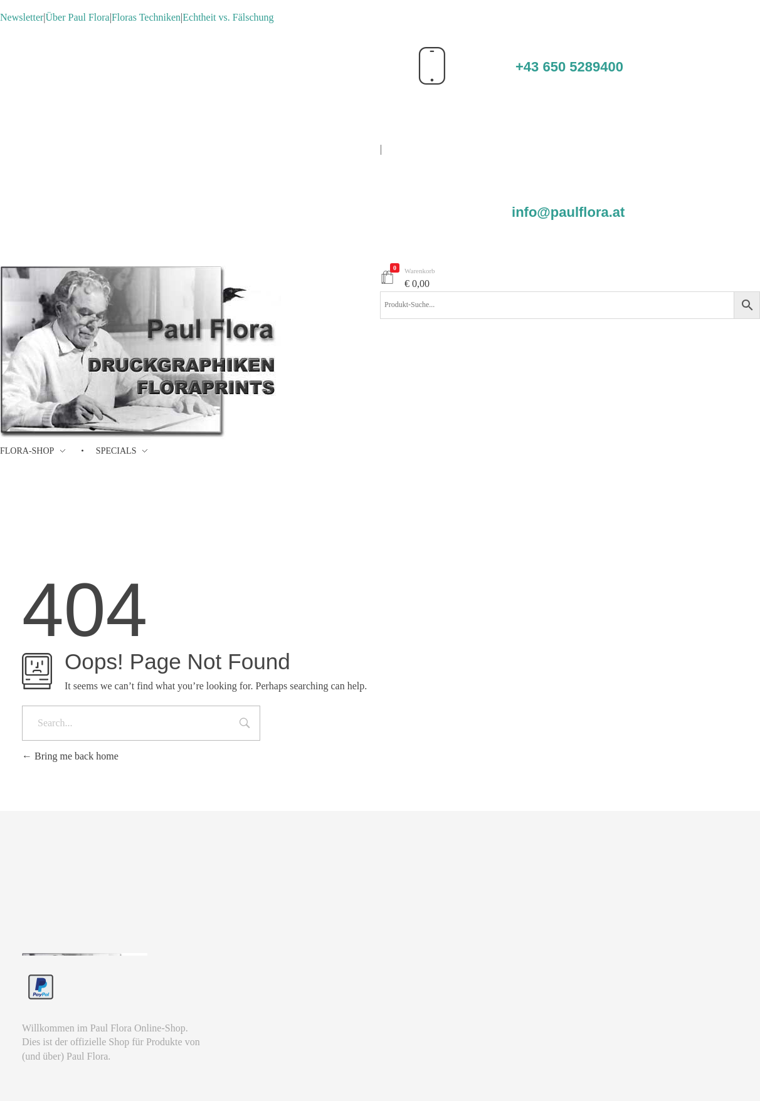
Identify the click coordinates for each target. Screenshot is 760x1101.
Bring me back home (70, 756)
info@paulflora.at (568, 212)
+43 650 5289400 (569, 67)
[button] (27, 1073)
